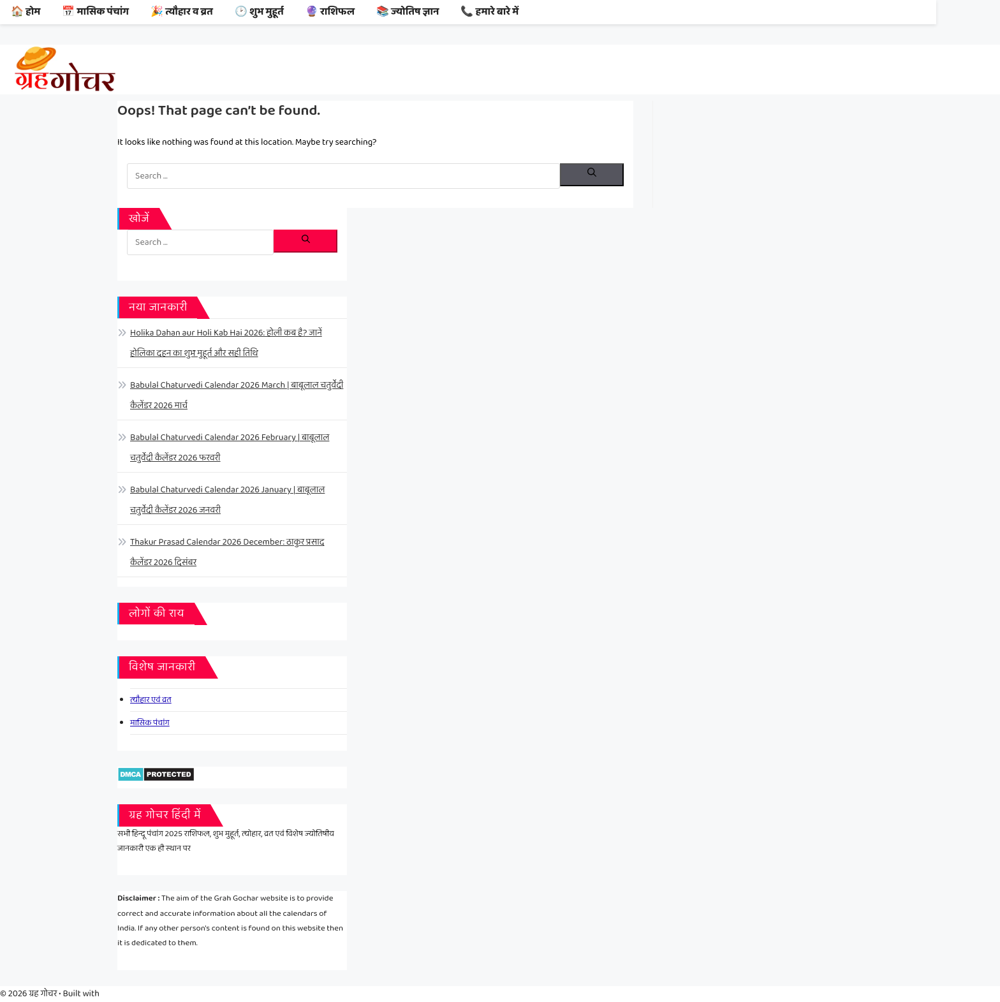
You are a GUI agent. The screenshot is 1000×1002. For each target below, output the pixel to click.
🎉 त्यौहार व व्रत (182, 12)
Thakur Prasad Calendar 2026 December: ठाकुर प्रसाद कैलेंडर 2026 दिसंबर (227, 552)
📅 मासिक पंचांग (95, 12)
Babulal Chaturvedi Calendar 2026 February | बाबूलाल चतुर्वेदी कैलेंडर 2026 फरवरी (229, 448)
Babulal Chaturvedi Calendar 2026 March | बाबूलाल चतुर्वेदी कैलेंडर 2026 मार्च (236, 395)
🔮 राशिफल (330, 12)
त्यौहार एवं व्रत (151, 700)
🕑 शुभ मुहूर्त (259, 12)
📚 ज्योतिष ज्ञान (407, 12)
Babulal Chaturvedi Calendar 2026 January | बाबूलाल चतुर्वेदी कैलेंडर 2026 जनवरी (227, 500)
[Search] (592, 174)
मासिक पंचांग (150, 723)
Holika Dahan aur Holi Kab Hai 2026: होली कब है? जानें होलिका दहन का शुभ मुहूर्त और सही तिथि (226, 343)
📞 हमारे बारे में (489, 12)
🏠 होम (25, 12)
